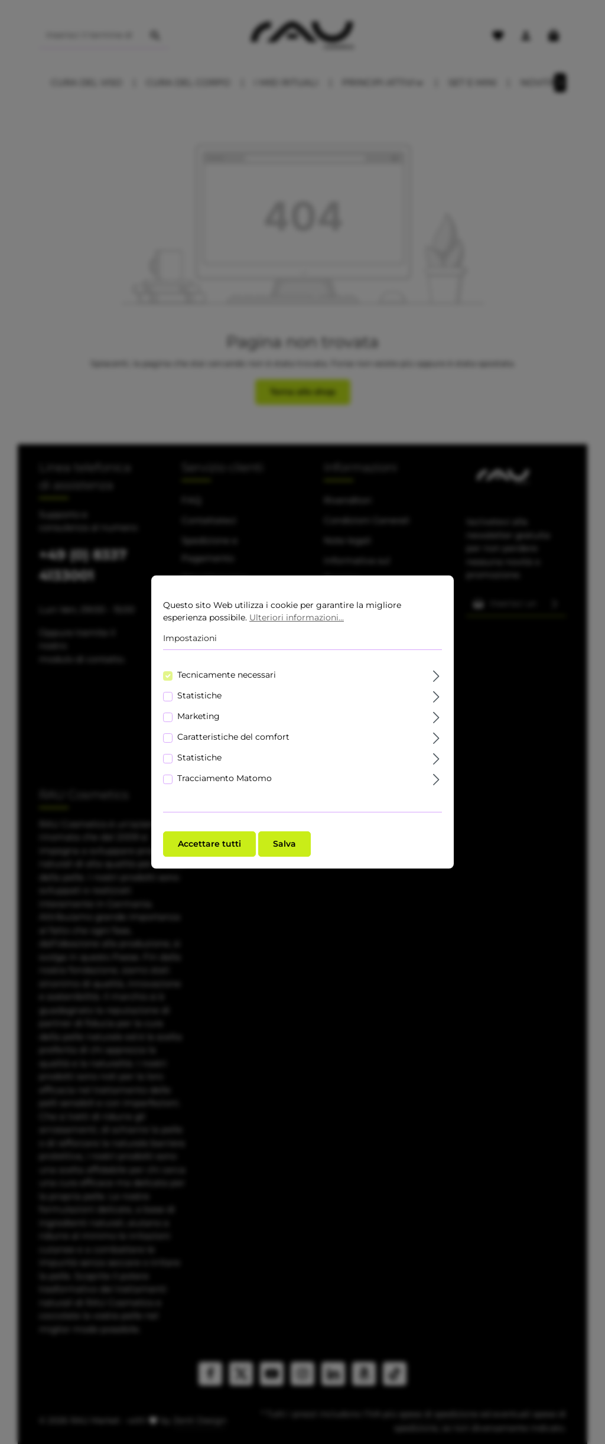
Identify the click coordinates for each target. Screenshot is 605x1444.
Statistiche (199, 696)
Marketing (198, 717)
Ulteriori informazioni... (296, 618)
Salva (284, 845)
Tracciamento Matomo (224, 779)
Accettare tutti (209, 845)
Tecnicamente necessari (226, 676)
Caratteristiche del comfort (233, 738)
